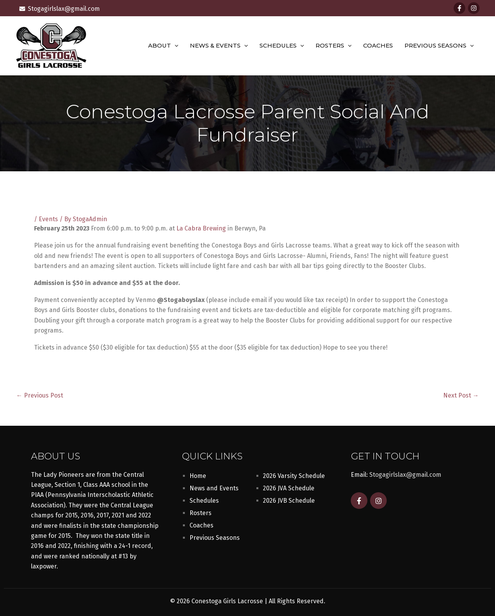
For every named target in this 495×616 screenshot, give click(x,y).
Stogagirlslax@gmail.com (405, 474)
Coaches (378, 45)
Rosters (334, 45)
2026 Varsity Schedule (294, 475)
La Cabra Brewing (201, 228)
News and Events (214, 488)
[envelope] (59, 8)
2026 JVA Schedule (288, 488)
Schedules (281, 45)
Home (197, 475)
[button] (174, 45)
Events (48, 219)
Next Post (461, 395)
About (163, 45)
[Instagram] (474, 8)
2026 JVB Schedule (289, 500)
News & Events (219, 45)
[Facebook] (459, 8)
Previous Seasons (439, 45)
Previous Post (39, 395)
